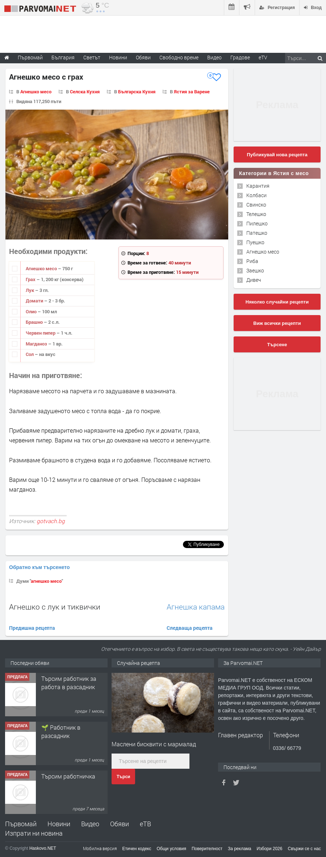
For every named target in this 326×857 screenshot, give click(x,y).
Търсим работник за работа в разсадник (68, 682)
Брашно (35, 322)
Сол (30, 354)
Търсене (277, 344)
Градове (240, 57)
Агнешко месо (35, 91)
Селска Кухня (85, 91)
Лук (30, 290)
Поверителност (207, 848)
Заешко (255, 270)
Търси (123, 776)
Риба (252, 261)
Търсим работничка (68, 776)
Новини (118, 57)
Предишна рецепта (32, 627)
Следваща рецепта (190, 627)
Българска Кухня (136, 91)
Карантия (257, 185)
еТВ (145, 823)
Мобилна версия (100, 848)
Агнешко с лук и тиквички (54, 607)
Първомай (21, 823)
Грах (31, 279)
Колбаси (256, 195)
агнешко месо (46, 581)
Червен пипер (41, 333)
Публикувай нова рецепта (277, 154)
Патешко (256, 232)
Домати (35, 300)
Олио (32, 311)
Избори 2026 (270, 848)
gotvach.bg (51, 521)
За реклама (239, 848)
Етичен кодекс (136, 848)
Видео (90, 823)
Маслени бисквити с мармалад (154, 744)
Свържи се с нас (304, 848)
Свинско (256, 204)
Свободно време (178, 57)
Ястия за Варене (192, 91)
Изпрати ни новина (34, 833)
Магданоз (37, 343)
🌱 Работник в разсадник (60, 731)
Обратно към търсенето (39, 567)
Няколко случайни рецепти (277, 302)
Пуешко (255, 242)
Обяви (119, 823)
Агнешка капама (196, 606)
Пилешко (257, 223)
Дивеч (253, 279)
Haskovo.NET (42, 848)
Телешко (256, 214)
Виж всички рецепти (277, 323)
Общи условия (171, 848)
